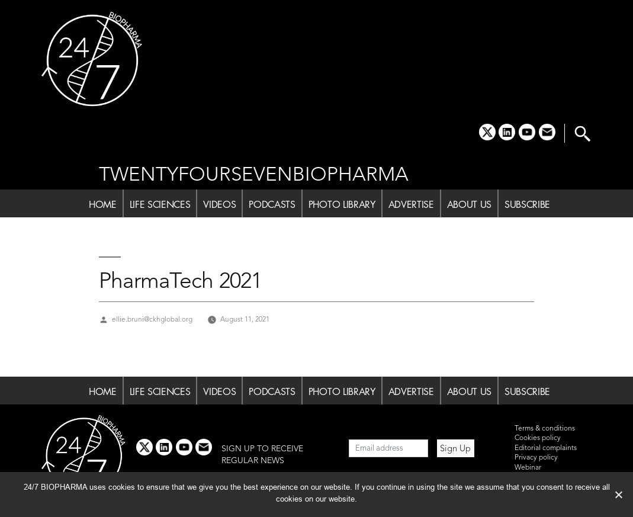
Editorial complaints (546, 448)
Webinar (528, 467)
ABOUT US (469, 204)
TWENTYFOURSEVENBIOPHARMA (254, 175)
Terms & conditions (545, 428)
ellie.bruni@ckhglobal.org (152, 319)
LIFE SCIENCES (160, 204)
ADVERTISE (411, 204)
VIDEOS (219, 204)
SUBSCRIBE (527, 204)
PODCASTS (272, 204)
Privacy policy (536, 457)
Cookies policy (538, 438)
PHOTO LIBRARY (342, 204)
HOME (103, 204)
